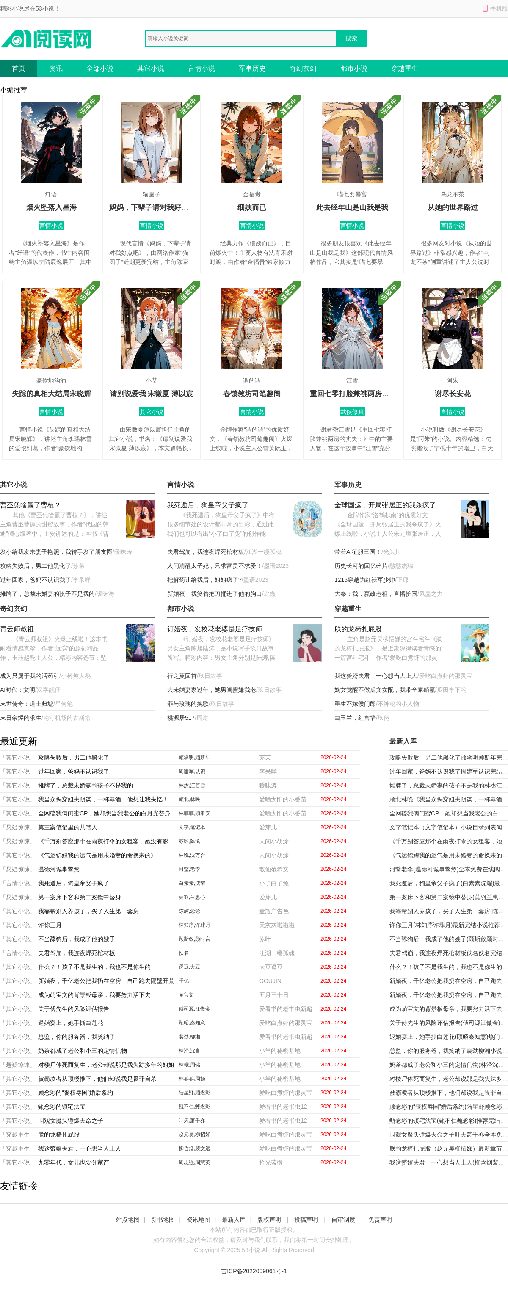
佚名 (184, 953)
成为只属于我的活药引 (29, 675)
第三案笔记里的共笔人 (67, 827)
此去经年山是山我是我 (352, 208)
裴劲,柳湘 (189, 1037)
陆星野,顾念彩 (194, 1093)
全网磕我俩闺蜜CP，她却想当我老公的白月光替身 (104, 813)
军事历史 (252, 68)
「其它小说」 (18, 757)
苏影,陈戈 (189, 841)
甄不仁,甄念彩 (194, 1107)
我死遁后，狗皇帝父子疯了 (207, 505)
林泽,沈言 (189, 1051)
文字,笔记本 (192, 827)
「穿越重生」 (18, 1134)
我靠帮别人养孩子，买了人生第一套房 (88, 911)
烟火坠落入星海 (51, 208)
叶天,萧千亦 (192, 1121)
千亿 (184, 981)
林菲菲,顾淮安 (194, 813)
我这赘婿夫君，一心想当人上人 (375, 675)
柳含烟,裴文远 (194, 1148)
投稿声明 (306, 1219)
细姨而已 (251, 208)
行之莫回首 (182, 675)
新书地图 (163, 1219)
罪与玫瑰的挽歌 (188, 703)
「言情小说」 (18, 883)
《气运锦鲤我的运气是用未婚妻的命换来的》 (97, 855)
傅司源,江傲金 (194, 1009)
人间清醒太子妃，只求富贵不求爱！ (214, 565)
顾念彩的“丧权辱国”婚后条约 (75, 1092)
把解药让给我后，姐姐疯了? (204, 579)
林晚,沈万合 (192, 855)
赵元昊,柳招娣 (194, 1134)
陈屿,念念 (189, 911)
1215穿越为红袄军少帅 (364, 579)
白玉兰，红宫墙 (355, 717)
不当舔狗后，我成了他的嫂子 (76, 939)
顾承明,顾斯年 (194, 757)
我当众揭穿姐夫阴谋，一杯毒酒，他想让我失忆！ (103, 799)
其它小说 (150, 68)
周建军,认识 (192, 771)
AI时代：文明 (17, 689)
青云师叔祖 (17, 629)
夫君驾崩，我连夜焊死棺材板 (205, 551)
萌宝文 (186, 995)
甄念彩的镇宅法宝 (62, 1106)
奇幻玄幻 (303, 68)
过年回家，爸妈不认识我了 (35, 579)
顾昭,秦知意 (192, 1023)
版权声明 (269, 1219)
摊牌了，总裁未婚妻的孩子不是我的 (47, 593)
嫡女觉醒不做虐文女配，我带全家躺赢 (384, 689)
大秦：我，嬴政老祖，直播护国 (375, 593)
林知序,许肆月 (194, 925)
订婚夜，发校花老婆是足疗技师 (214, 629)
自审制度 (343, 1219)
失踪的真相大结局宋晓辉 (51, 394)
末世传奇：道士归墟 (26, 703)
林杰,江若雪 (192, 785)
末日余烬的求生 (20, 717)
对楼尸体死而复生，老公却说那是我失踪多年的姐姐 (106, 1064)
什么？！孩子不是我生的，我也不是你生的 (94, 967)
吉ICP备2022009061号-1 (254, 1271)
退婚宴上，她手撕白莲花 (70, 1022)
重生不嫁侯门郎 (355, 703)
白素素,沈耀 (192, 883)
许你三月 (50, 925)
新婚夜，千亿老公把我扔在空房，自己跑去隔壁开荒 (106, 981)
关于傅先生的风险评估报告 (73, 1008)
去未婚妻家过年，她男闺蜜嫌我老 (211, 689)
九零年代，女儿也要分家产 (73, 1162)
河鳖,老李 (189, 869)
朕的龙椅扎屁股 (358, 629)
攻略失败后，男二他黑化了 (35, 565)
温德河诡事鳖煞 (59, 869)
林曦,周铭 (189, 1065)
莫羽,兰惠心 (192, 897)
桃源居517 (181, 717)
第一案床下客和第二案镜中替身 (79, 897)
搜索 (351, 38)
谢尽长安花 (453, 394)
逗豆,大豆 (189, 967)
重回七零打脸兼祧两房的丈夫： (360, 394)
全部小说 (99, 68)
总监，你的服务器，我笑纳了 (76, 1036)
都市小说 (353, 68)
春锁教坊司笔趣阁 (252, 394)
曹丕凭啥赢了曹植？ (30, 505)
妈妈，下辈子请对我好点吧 (152, 208)
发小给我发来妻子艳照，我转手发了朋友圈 (56, 551)
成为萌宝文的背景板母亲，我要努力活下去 (94, 994)
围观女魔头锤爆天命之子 (70, 1120)
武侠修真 (352, 411)
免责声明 (380, 1219)
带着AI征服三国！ (357, 551)
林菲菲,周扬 (192, 1079)
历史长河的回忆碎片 (361, 565)
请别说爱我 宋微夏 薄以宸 (151, 394)
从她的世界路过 (453, 208)
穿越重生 (404, 68)
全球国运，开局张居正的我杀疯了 (385, 505)
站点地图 (128, 1219)
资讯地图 (198, 1219)
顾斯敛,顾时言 (194, 939)
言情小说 (201, 68)
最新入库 (234, 1219)
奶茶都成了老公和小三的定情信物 (82, 1050)
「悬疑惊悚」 (18, 827)
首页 (18, 68)
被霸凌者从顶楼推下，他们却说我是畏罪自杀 (97, 1078)
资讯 (56, 68)
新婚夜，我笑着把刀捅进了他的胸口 (214, 593)
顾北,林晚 (189, 799)
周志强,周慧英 (194, 1162)
